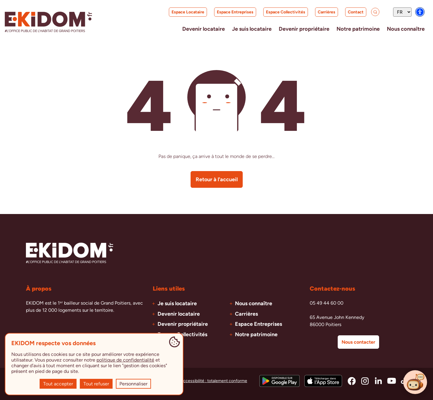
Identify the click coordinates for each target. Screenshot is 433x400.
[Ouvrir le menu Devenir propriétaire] (293, 28)
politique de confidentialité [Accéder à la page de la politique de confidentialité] (125, 360)
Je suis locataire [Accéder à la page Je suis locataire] (177, 303)
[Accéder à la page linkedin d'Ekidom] (378, 380)
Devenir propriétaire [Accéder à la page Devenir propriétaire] (183, 323)
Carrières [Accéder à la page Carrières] (316, 13)
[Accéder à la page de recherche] (369, 12)
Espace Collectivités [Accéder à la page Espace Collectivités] (273, 12)
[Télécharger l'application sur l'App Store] (323, 381)
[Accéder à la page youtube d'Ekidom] (391, 380)
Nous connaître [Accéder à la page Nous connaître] (253, 303)
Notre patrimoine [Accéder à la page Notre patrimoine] (256, 334)
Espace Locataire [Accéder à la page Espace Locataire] (177, 13)
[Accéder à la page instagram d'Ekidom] (365, 380)
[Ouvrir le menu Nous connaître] (404, 28)
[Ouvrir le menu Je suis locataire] (236, 28)
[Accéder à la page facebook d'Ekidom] (351, 380)
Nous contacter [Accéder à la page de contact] (358, 342)
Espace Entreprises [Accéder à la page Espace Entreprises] (223, 12)
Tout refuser (96, 384)
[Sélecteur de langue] (402, 12)
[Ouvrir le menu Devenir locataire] (183, 28)
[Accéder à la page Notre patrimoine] (352, 28)
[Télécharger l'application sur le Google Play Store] (279, 381)
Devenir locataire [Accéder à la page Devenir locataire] (179, 313)
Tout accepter (58, 384)
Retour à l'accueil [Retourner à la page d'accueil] (217, 179)
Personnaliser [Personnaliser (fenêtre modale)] (133, 384)
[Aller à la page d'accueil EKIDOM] (48, 22)
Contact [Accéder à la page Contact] (343, 12)
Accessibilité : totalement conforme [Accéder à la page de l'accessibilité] (213, 380)
